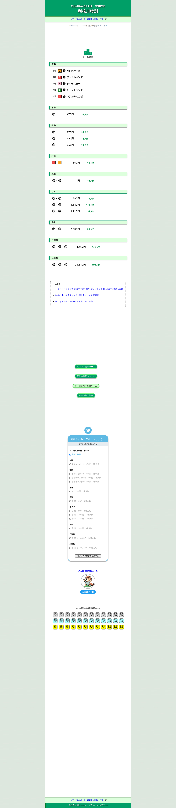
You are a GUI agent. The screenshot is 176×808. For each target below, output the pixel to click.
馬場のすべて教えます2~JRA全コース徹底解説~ (77, 295)
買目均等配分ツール (86, 376)
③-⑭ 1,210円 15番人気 (82, 519)
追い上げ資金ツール (86, 366)
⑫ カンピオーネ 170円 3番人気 (85, 474)
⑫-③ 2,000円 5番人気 (81, 528)
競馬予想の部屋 (86, 395)
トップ (71, 19)
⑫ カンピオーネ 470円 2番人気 (85, 464)
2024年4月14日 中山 (95, 19)
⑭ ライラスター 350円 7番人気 (85, 482)
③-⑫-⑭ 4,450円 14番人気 (83, 538)
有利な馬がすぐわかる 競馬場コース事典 (74, 301)
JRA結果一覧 (80, 19)
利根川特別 (76, 454)
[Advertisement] (88, 37)
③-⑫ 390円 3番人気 (81, 511)
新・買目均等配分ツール (86, 386)
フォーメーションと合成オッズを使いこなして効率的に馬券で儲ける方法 (89, 289)
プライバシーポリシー (98, 805)
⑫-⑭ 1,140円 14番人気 (82, 515)
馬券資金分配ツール (77, 805)
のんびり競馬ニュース (88, 571)
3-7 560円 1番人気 (80, 491)
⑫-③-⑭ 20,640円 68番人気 (84, 548)
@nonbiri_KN (88, 592)
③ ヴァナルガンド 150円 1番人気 (86, 478)
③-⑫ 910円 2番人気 (81, 501)
